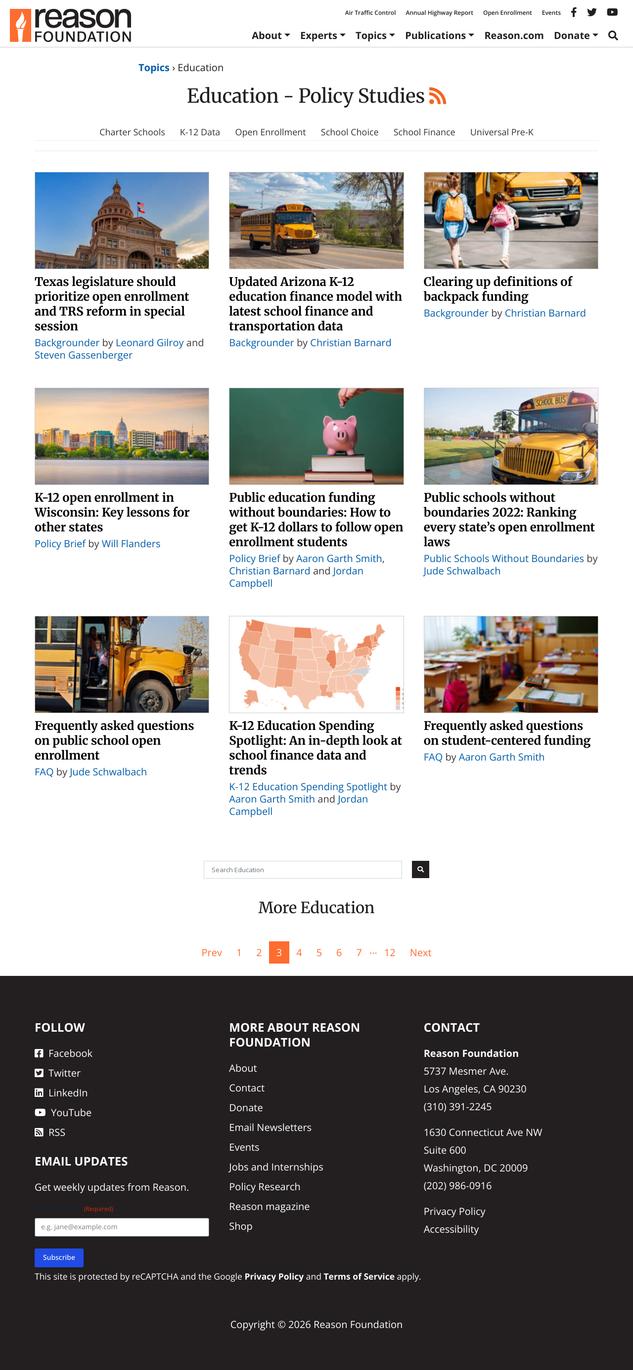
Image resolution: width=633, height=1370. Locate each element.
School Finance (424, 132)
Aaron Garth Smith (339, 558)
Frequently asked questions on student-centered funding (507, 733)
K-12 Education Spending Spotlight (308, 786)
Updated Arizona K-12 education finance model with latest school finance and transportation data (315, 304)
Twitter (58, 1073)
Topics (371, 35)
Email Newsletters (270, 1127)
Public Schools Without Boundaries (504, 558)
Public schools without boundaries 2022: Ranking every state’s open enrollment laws (509, 520)
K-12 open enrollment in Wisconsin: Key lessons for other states (112, 512)
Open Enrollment (507, 12)
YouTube (63, 1112)
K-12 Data (200, 132)
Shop (241, 1226)
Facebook (63, 1053)
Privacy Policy (455, 1211)
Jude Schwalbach (462, 570)
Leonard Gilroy (150, 342)
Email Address (74, 1208)
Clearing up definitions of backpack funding (498, 289)
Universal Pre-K (502, 132)
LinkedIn (61, 1092)
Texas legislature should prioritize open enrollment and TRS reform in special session (112, 304)
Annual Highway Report (439, 12)
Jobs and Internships (276, 1166)
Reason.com (514, 35)
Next (421, 952)
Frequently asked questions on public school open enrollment (114, 740)
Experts (318, 35)
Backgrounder (67, 342)
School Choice (350, 132)
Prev (211, 952)
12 (390, 952)
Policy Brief (60, 543)
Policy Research (264, 1186)
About (267, 35)
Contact (247, 1087)
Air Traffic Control (370, 12)
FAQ (44, 771)
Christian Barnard (350, 342)
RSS (50, 1132)
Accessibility (451, 1229)
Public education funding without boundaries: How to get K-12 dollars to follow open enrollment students (316, 520)
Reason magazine (269, 1206)
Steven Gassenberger (84, 355)
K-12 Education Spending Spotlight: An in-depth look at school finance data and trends (315, 748)
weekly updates (89, 1187)
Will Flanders (131, 543)
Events (551, 12)
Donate (572, 35)
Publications (435, 35)
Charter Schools (132, 132)
